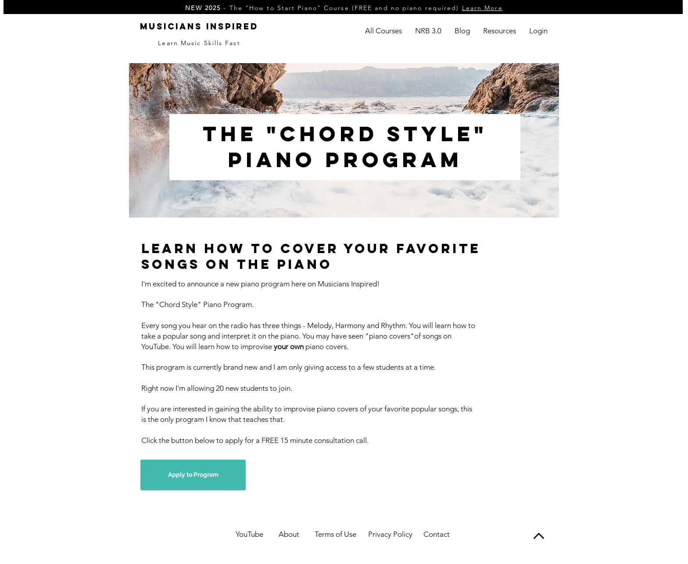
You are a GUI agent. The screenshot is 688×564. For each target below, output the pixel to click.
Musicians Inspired (199, 26)
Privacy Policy (390, 534)
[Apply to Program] (193, 475)
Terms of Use (335, 534)
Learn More (482, 8)
